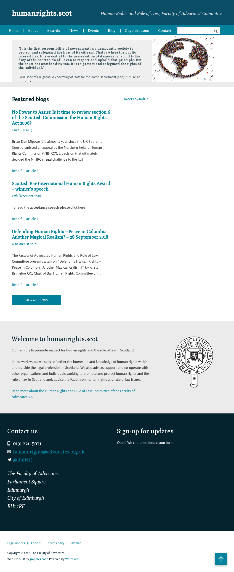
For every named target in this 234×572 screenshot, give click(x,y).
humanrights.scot (48, 12)
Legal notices (16, 543)
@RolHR (22, 460)
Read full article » (25, 170)
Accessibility (56, 543)
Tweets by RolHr (135, 99)
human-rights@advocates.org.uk (49, 452)
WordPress (72, 559)
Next (140, 74)
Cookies (36, 543)
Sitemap (75, 543)
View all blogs (36, 300)
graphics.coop (38, 559)
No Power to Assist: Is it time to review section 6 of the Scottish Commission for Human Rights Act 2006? (61, 117)
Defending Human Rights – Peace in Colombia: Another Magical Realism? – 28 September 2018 (60, 234)
